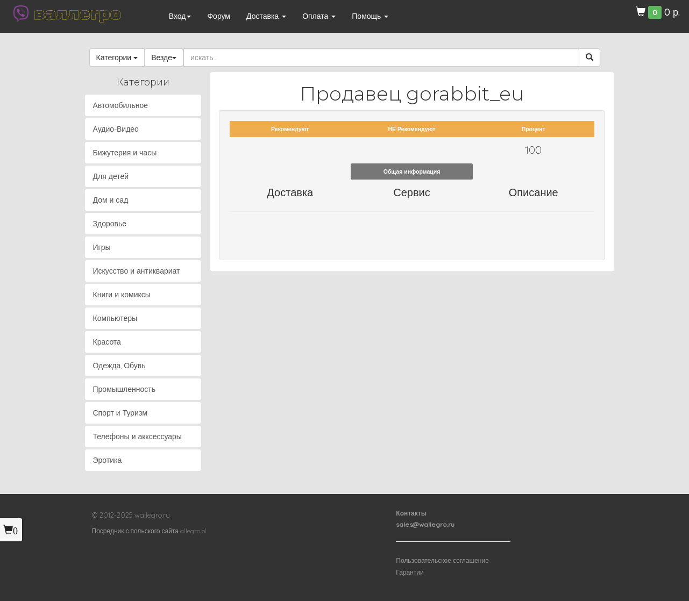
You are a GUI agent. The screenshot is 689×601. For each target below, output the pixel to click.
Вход (180, 16)
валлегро (77, 13)
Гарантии (409, 572)
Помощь (370, 16)
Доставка (266, 16)
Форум (218, 16)
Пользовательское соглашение (442, 560)
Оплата (319, 16)
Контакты (411, 513)
